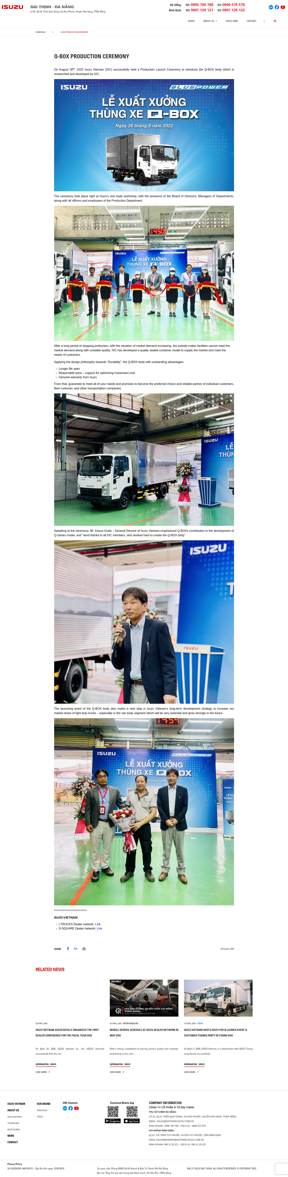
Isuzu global (13, 1129)
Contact (251, 20)
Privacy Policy (14, 1164)
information (42, 1064)
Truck (40, 1116)
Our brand (43, 1104)
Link (98, 924)
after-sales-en (130, 1023)
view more (43, 1072)
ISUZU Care (232, 20)
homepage (41, 32)
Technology (13, 1123)
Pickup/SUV (42, 1110)
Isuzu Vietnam (16, 1104)
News (191, 20)
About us (13, 1110)
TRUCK (200, 1023)
